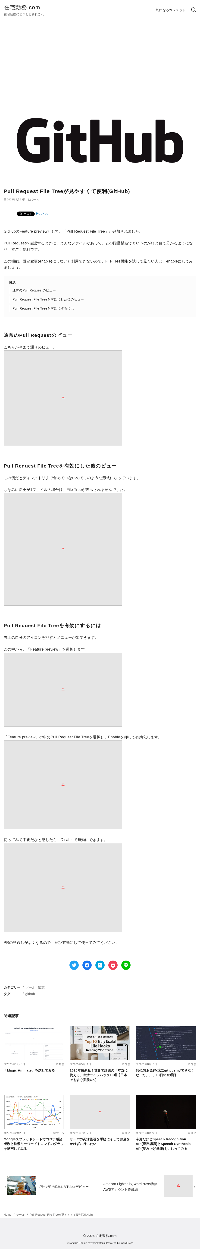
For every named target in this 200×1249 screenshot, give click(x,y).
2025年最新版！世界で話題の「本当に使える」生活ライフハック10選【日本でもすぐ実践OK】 (99, 1075)
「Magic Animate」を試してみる (29, 1070)
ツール (30, 987)
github (30, 994)
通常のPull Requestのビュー (34, 290)
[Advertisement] (100, 63)
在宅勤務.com (22, 7)
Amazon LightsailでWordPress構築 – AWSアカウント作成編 (131, 1186)
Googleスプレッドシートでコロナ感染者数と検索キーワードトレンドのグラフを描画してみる (34, 1143)
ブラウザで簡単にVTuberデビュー (63, 1187)
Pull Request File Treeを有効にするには (43, 308)
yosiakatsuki (98, 1243)
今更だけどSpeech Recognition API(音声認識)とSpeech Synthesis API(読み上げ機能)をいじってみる (163, 1143)
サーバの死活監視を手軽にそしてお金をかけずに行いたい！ (100, 1141)
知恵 (41, 987)
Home (8, 1214)
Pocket (42, 213)
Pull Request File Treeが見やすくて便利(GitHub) (61, 1214)
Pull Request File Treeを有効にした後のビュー (48, 299)
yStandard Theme (77, 1243)
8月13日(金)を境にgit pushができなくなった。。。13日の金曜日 (165, 1073)
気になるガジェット (171, 10)
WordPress (127, 1243)
